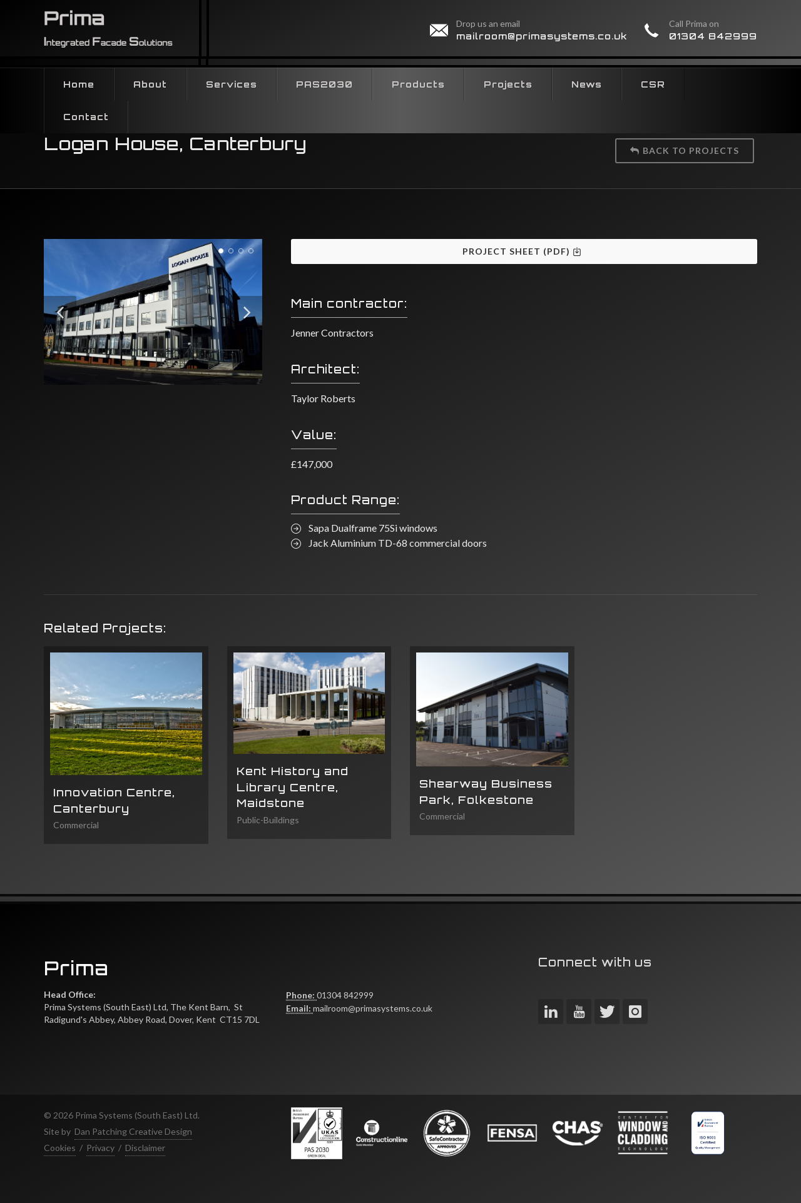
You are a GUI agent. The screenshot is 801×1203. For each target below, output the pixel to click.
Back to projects (684, 150)
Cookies (60, 1147)
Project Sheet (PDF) (522, 251)
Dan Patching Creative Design (133, 1131)
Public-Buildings (268, 820)
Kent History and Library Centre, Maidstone (293, 787)
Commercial (76, 825)
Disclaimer (145, 1147)
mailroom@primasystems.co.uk (542, 36)
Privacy (100, 1147)
